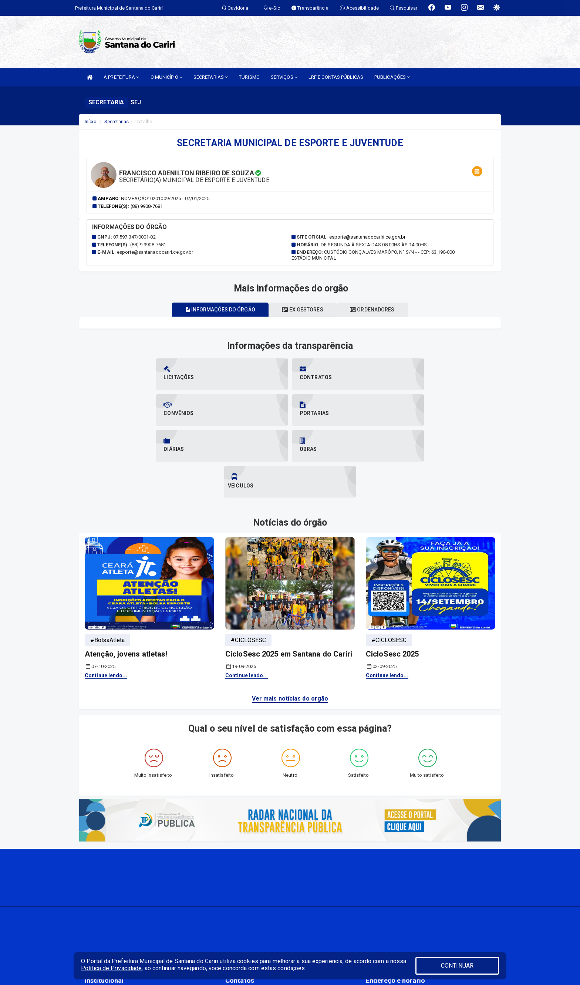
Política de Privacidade (111, 968)
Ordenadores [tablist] (376, 310)
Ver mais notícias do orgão (290, 626)
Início (91, 121)
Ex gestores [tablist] (302, 310)
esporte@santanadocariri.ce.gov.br (367, 237)
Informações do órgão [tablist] (216, 310)
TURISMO (249, 77)
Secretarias (116, 121)
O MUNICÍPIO (166, 77)
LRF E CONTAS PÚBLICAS (335, 77)
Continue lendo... (106, 604)
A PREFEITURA (121, 77)
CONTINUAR (457, 965)
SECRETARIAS (210, 77)
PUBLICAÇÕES (392, 77)
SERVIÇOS (284, 77)
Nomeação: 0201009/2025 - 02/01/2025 (165, 198)
